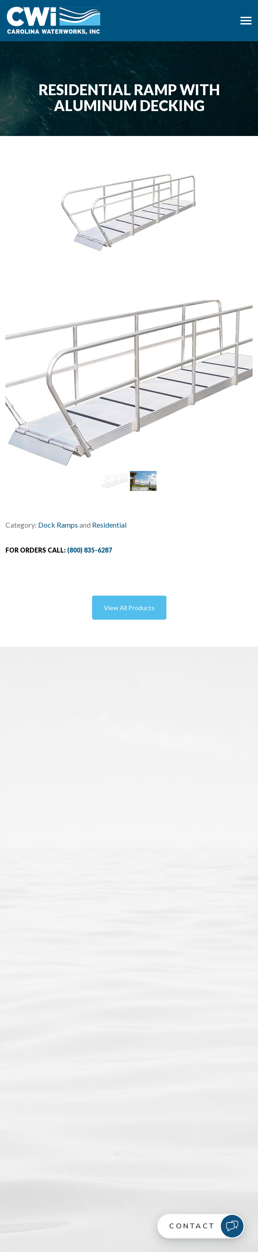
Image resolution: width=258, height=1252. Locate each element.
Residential (109, 524)
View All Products (129, 607)
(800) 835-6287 (89, 550)
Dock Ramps (58, 524)
